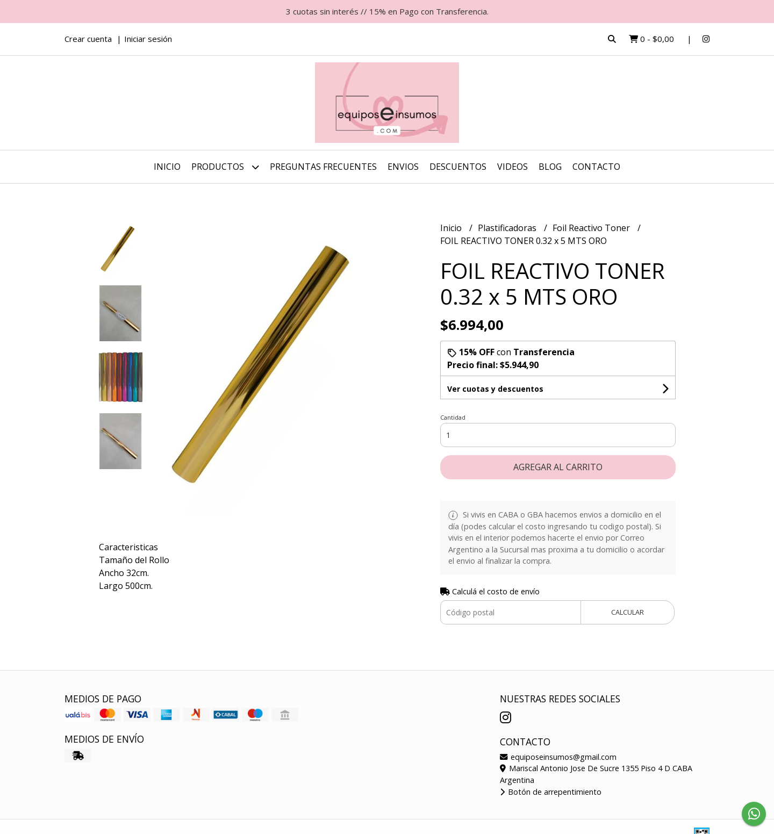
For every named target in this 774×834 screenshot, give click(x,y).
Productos (225, 166)
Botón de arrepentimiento (550, 792)
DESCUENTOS (457, 166)
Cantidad (452, 417)
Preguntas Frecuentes (323, 166)
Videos (512, 166)
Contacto (596, 166)
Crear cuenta (88, 38)
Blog (550, 166)
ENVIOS (403, 166)
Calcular (627, 612)
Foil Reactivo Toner (592, 228)
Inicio (167, 166)
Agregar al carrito (558, 467)
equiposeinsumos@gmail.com (558, 757)
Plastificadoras (508, 228)
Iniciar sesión (148, 38)
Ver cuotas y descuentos (495, 389)
